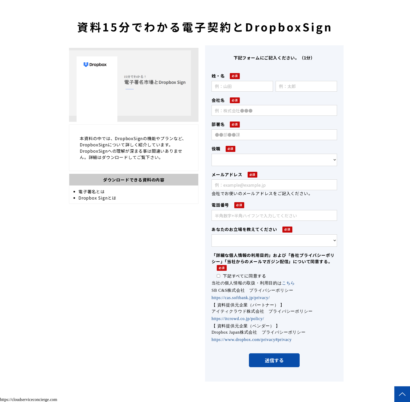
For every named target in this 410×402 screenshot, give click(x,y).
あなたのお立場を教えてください (244, 229)
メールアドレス (227, 174)
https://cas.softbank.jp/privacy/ (241, 297)
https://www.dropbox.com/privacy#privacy (252, 339)
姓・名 (218, 76)
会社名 (218, 100)
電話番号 (220, 205)
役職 (216, 148)
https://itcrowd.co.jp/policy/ (238, 318)
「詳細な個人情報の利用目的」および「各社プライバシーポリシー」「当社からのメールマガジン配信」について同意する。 (273, 258)
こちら (288, 283)
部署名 (218, 124)
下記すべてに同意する (241, 276)
